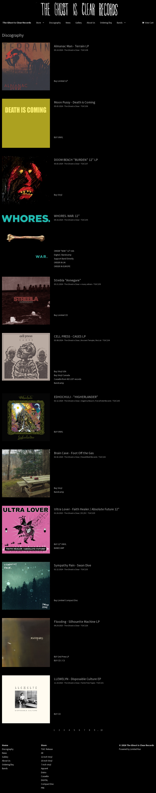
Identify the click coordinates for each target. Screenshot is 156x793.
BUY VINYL (58, 137)
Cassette (45, 776)
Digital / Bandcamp (62, 254)
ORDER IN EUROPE (62, 266)
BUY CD (57, 714)
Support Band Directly (64, 258)
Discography (55, 22)
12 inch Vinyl (46, 756)
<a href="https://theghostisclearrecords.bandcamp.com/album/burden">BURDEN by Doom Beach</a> (104, 178)
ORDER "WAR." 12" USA (64, 251)
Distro (43, 772)
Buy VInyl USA (60, 371)
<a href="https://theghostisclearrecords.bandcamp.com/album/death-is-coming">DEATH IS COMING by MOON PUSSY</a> (104, 121)
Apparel (44, 768)
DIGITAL (44, 780)
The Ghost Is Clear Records (17, 22)
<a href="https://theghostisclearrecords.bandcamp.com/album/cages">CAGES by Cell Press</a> (104, 355)
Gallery (78, 22)
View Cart (147, 22)
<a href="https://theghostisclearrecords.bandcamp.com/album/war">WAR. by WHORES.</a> (104, 234)
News (68, 22)
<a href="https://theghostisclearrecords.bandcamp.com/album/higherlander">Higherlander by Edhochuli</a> (104, 415)
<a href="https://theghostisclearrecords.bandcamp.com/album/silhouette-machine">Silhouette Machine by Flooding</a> (104, 640)
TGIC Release (47, 749)
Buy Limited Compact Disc (66, 600)
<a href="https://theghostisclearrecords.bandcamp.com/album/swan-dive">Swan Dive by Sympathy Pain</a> (104, 584)
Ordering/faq (106, 22)
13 (102, 730)
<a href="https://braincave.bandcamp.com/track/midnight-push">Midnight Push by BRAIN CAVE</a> (104, 471)
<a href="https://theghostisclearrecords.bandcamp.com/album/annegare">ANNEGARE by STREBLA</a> (104, 299)
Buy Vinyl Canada (62, 375)
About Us (91, 22)
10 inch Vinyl (46, 760)
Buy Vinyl (58, 194)
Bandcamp (59, 383)
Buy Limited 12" (61, 81)
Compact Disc (47, 784)
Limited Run (135, 749)
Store (38, 22)
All (42, 753)
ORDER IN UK (60, 262)
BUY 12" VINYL (60, 544)
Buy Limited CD (61, 315)
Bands (119, 22)
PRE (42, 787)
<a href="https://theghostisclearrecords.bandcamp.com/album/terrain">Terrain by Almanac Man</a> (104, 64)
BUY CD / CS (59, 660)
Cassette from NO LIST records (67, 379)
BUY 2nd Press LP (61, 656)
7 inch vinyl (46, 764)
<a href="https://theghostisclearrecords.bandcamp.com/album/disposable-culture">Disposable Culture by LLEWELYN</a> (104, 697)
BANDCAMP (59, 548)
